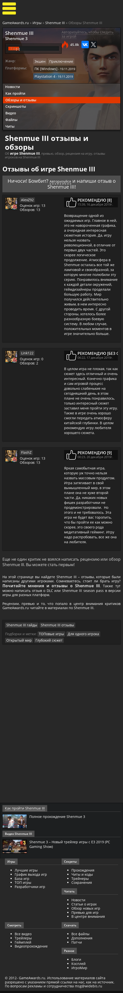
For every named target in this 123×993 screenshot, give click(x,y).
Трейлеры (23, 940)
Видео (10, 103)
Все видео (23, 936)
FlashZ (25, 442)
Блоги (76, 962)
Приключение (59, 60)
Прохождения (82, 872)
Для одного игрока (79, 636)
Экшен (39, 60)
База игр (22, 880)
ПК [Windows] (44, 67)
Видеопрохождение (31, 948)
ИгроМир (79, 970)
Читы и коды (82, 876)
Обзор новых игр (85, 910)
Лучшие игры (26, 872)
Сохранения (81, 885)
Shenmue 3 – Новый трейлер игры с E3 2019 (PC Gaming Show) (73, 846)
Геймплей (23, 944)
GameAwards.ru (15, 22)
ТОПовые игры (50, 636)
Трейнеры (80, 880)
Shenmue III (55, 22)
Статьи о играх (84, 906)
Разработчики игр (30, 889)
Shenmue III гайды (20, 628)
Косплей (78, 965)
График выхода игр (31, 876)
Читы (9, 116)
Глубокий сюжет (45, 643)
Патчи (76, 944)
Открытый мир (17, 643)
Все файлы (80, 936)
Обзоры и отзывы (20, 90)
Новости (12, 77)
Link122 (26, 342)
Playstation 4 (85, 67)
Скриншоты (15, 96)
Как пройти (15, 83)
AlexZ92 (26, 189)
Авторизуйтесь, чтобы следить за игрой (87, 34)
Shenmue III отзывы (52, 628)
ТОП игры (23, 885)
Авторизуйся (70, 170)
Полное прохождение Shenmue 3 (60, 818)
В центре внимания (88, 919)
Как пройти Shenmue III (22, 811)
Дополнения (81, 940)
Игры (37, 22)
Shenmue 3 (13, 38)
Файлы (11, 109)
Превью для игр (85, 914)
